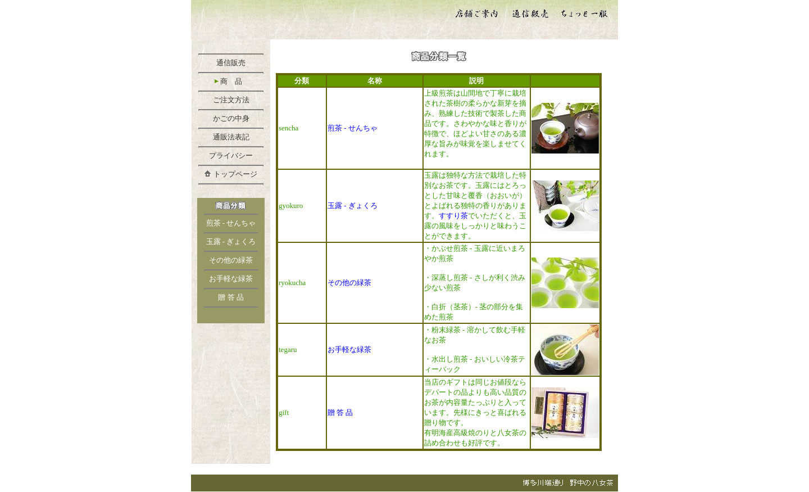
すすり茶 (453, 215)
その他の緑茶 (231, 260)
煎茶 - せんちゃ (231, 223)
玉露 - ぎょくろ (231, 241)
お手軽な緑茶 (231, 278)
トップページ (235, 174)
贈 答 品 (231, 297)
